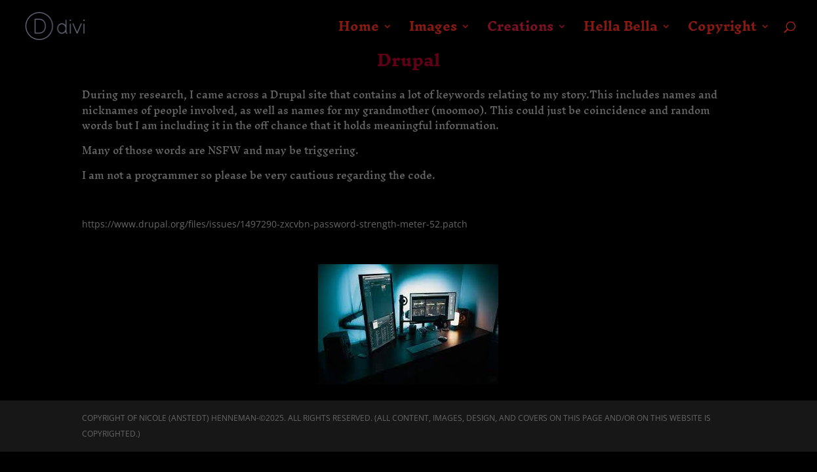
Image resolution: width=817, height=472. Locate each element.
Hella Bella (621, 31)
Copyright (722, 31)
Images (433, 31)
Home (358, 31)
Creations (520, 31)
